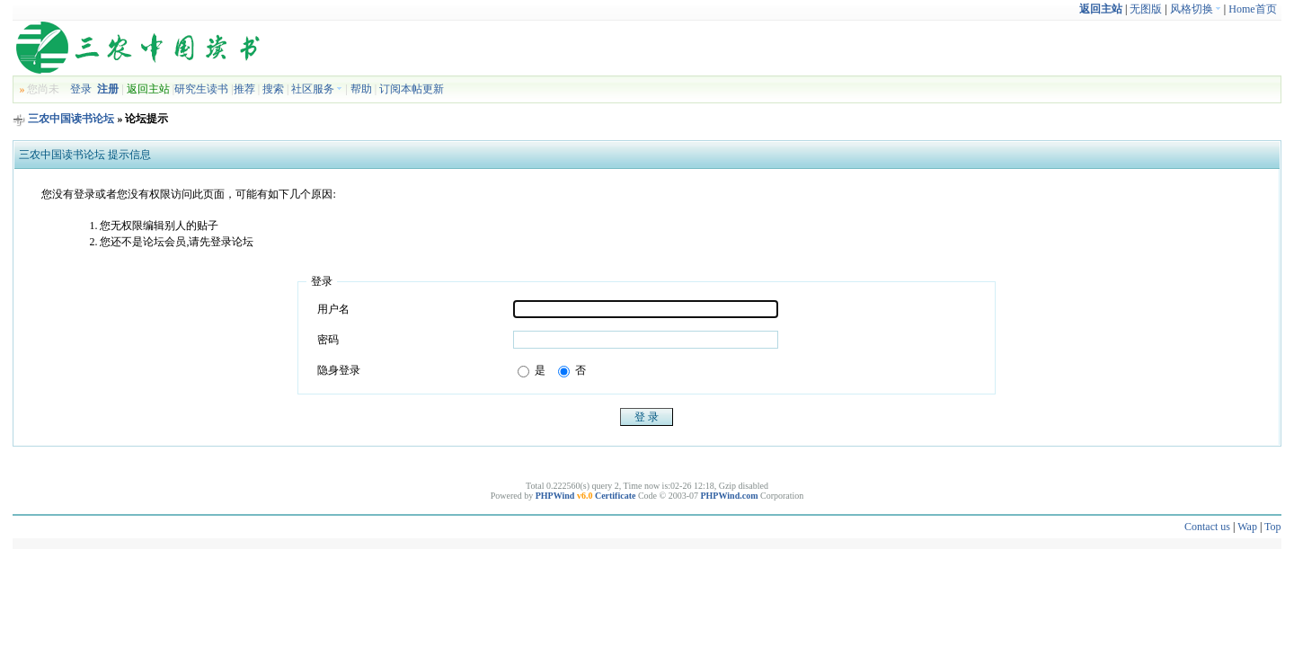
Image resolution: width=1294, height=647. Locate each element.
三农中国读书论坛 (71, 118)
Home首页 (1252, 9)
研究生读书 (201, 89)
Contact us (1207, 526)
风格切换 (1195, 9)
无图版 (1146, 9)
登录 (81, 89)
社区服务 (316, 89)
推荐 (244, 89)
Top (1272, 526)
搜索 (273, 89)
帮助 (361, 89)
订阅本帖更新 (411, 89)
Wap (1247, 526)
